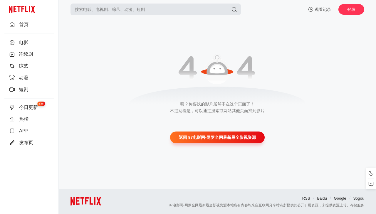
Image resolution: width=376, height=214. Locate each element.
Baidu (322, 198)
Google (340, 198)
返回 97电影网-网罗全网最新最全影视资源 (217, 137)
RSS (306, 198)
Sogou (358, 198)
